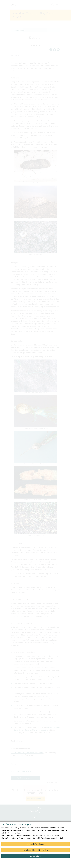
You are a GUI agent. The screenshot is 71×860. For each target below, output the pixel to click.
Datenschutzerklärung (51, 835)
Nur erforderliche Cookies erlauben (35, 850)
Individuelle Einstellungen (35, 844)
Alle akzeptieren (35, 856)
